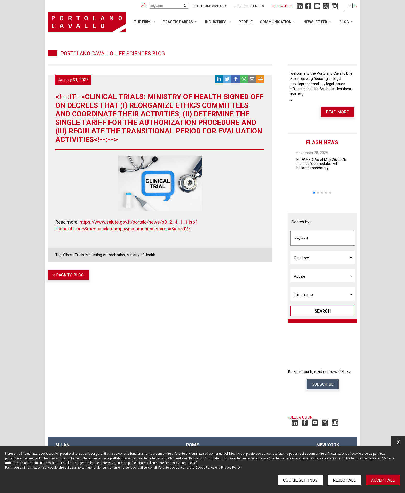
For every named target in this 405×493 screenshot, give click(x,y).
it (349, 6)
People (246, 22)
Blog (344, 22)
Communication (275, 22)
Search (323, 311)
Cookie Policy (204, 467)
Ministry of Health (141, 255)
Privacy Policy (231, 467)
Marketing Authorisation (105, 255)
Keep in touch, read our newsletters (320, 371)
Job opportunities (249, 6)
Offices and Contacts (210, 6)
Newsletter (315, 22)
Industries (216, 22)
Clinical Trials (73, 255)
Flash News (322, 142)
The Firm (142, 22)
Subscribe (322, 384)
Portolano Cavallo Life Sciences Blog (112, 53)
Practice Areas (178, 22)
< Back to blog (68, 274)
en (355, 6)
